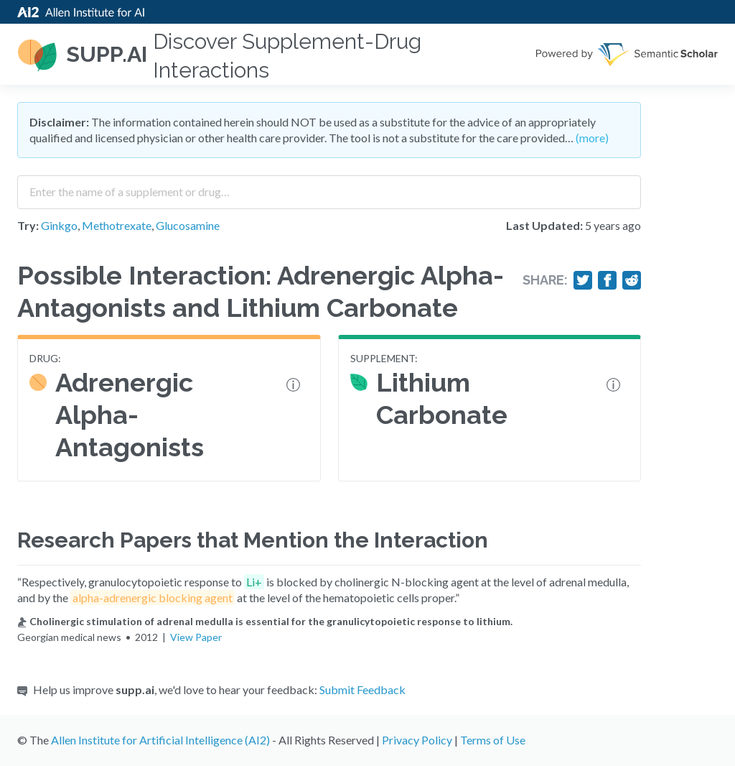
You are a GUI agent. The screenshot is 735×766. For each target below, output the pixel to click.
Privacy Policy (417, 740)
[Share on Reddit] (631, 280)
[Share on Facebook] (607, 280)
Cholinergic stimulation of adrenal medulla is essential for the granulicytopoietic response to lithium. (264, 621)
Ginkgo (59, 225)
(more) (592, 137)
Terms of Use (492, 740)
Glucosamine (188, 225)
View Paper (196, 637)
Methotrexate (116, 225)
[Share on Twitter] (582, 280)
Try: (28, 225)
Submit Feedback (362, 689)
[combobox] (329, 186)
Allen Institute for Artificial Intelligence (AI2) (160, 740)
